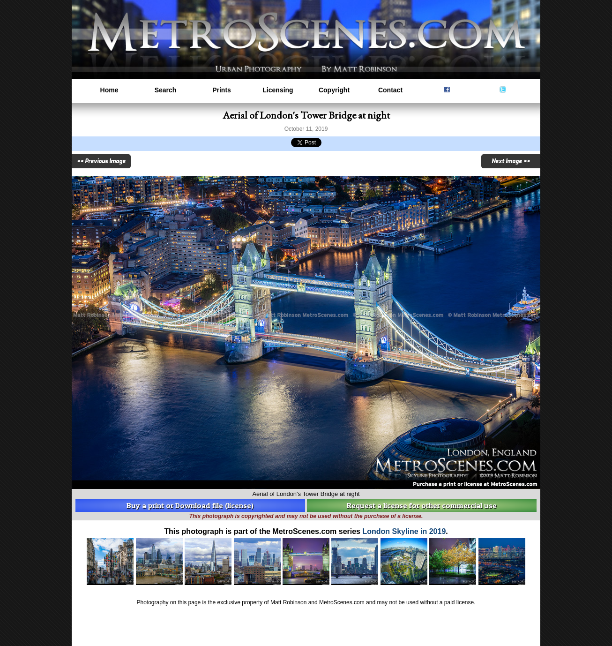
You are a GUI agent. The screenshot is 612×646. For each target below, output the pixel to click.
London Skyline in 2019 (404, 531)
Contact (390, 90)
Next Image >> (511, 161)
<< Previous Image (101, 161)
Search (166, 90)
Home (109, 90)
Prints (221, 90)
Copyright (334, 90)
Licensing (277, 90)
